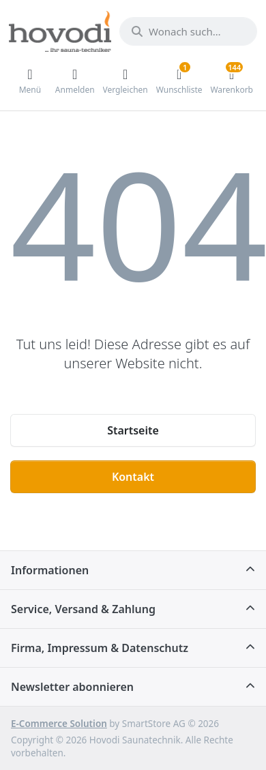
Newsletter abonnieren (72, 686)
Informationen (50, 570)
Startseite (133, 430)
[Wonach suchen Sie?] (188, 31)
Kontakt (133, 476)
